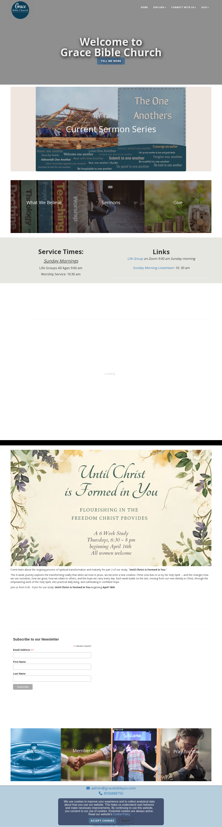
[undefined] (44, 206)
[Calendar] (119, 297)
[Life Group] (135, 259)
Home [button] (144, 7)
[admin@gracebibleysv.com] (158, 694)
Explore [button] (159, 7)
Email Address (23, 650)
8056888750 (113, 793)
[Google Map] (169, 659)
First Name (19, 661)
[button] (111, 61)
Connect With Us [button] (183, 7)
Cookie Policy (121, 814)
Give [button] (205, 7)
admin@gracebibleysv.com (113, 788)
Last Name (19, 673)
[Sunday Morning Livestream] (154, 268)
